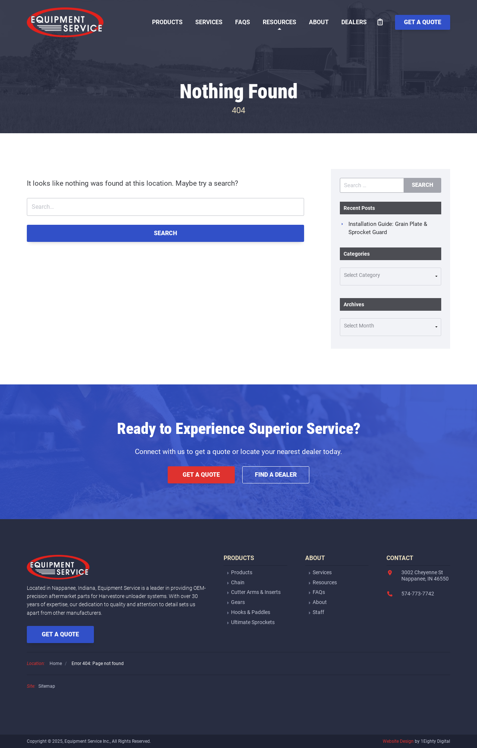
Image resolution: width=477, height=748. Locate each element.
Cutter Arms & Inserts (256, 592)
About (319, 22)
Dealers (354, 22)
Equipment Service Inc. (65, 22)
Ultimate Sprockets (253, 622)
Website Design (398, 741)
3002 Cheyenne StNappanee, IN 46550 (425, 575)
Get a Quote (201, 474)
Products (167, 22)
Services (208, 22)
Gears (238, 602)
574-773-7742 (417, 594)
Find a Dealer (276, 474)
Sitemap (46, 686)
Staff (318, 612)
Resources (279, 22)
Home (56, 663)
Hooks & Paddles (250, 612)
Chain (237, 582)
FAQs (242, 22)
